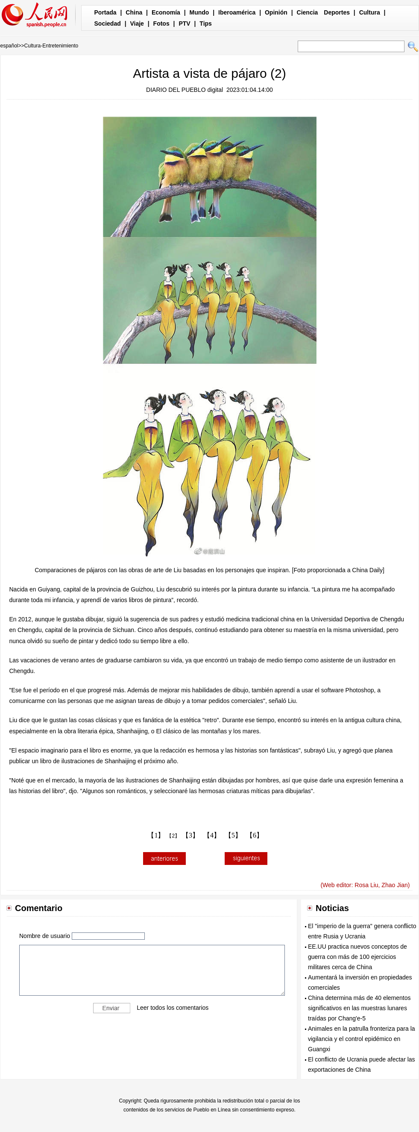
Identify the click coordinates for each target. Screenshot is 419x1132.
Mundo (199, 12)
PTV (184, 23)
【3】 (190, 835)
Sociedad (107, 23)
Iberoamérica (236, 12)
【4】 (211, 835)
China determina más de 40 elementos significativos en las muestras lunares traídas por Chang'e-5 (359, 1008)
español (9, 46)
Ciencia (307, 12)
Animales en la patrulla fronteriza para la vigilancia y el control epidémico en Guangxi (361, 1039)
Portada (105, 12)
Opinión (276, 12)
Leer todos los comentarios (172, 1007)
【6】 (254, 835)
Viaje (137, 23)
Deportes (337, 12)
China (134, 12)
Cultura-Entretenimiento (51, 46)
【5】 (233, 835)
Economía (166, 12)
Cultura (369, 12)
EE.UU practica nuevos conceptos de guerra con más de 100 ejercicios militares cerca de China (357, 956)
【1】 (155, 835)
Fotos (161, 23)
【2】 (173, 836)
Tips (205, 23)
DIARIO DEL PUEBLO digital (184, 89)
